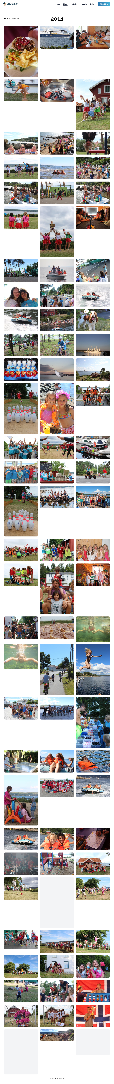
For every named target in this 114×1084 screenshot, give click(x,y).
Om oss (57, 4)
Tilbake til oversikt (11, 18)
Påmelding (104, 4)
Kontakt (84, 4)
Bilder (65, 4)
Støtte (92, 4)
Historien (74, 4)
